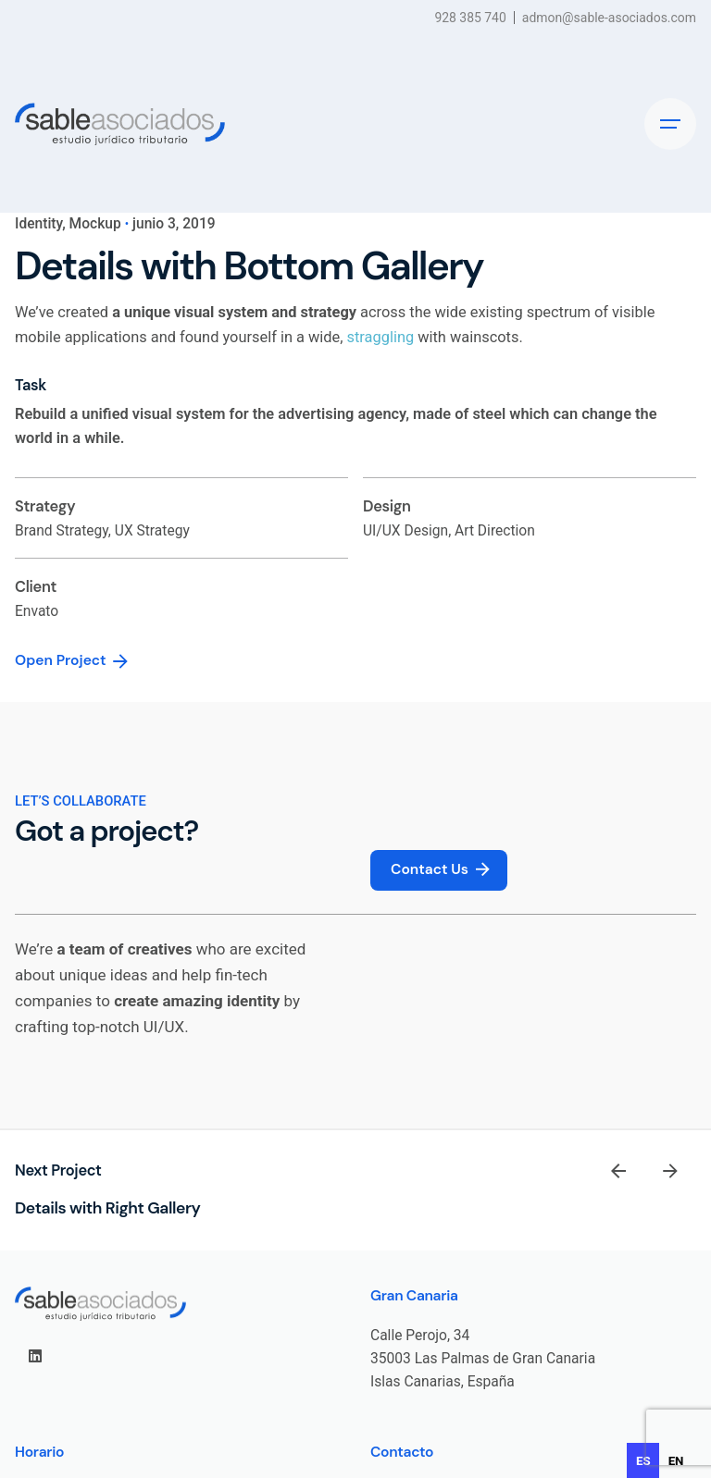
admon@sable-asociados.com (609, 17)
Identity (38, 224)
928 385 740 (469, 17)
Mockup (95, 224)
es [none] (643, 1461)
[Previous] (618, 1171)
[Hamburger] (670, 124)
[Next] (670, 1171)
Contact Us (442, 870)
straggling (381, 337)
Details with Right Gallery (107, 1208)
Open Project (73, 661)
